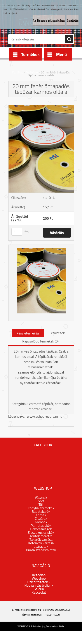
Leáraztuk (41, 546)
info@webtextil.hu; (31, 610)
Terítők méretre (41, 536)
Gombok (41, 522)
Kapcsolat (39, 592)
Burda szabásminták (41, 550)
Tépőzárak (32, 72)
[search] (69, 39)
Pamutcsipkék (41, 525)
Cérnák (41, 515)
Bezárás (72, 20)
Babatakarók (41, 511)
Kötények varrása (41, 543)
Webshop (39, 578)
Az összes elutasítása (49, 20)
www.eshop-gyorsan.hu (44, 416)
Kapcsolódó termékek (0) (40, 341)
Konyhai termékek (41, 508)
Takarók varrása (41, 539)
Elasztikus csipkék (41, 532)
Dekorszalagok (41, 529)
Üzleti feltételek (39, 581)
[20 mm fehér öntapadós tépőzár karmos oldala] (41, 107)
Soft (41, 501)
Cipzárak (41, 518)
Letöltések (57, 332)
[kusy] (16, 232)
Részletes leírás (27, 333)
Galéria (39, 588)
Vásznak (41, 497)
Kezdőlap (17, 72)
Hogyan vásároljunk (38, 585)
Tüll (41, 504)
